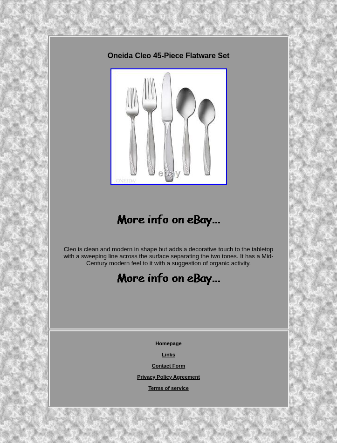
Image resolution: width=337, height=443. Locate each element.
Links (168, 354)
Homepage (168, 343)
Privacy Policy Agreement (168, 377)
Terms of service (168, 388)
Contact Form (169, 366)
